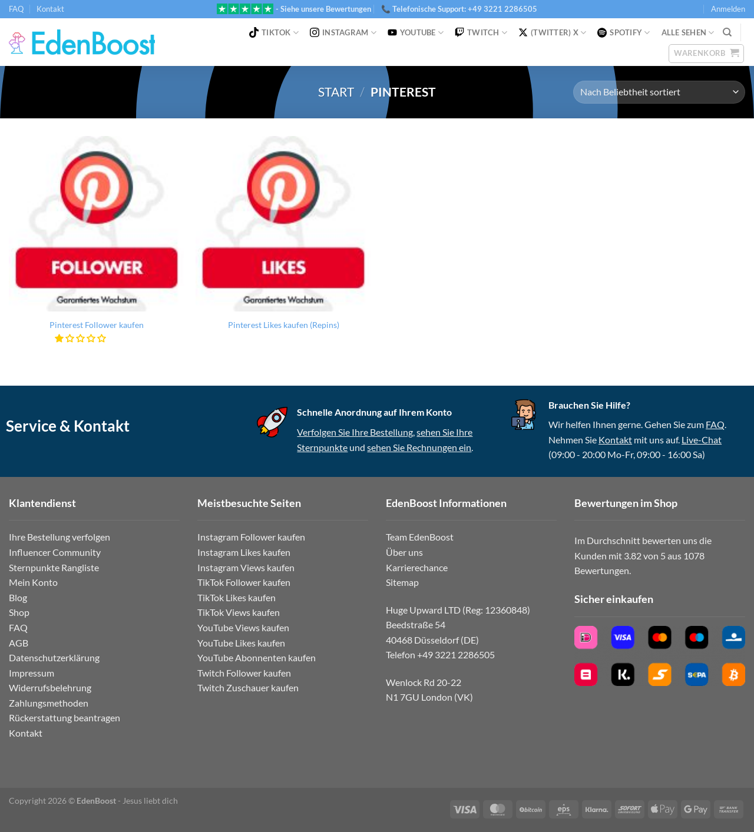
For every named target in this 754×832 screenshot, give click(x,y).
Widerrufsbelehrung (50, 687)
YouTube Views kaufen (243, 627)
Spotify (623, 32)
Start (336, 91)
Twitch (481, 32)
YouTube (416, 32)
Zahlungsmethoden (48, 702)
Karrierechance (417, 567)
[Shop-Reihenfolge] (659, 92)
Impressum (31, 672)
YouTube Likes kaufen (241, 642)
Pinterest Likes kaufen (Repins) (283, 325)
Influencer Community (55, 552)
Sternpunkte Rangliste (54, 567)
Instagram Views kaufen (246, 567)
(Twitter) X (552, 32)
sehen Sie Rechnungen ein (419, 447)
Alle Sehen (688, 32)
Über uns (404, 552)
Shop (19, 612)
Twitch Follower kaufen (244, 672)
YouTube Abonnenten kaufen (256, 657)
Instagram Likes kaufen (243, 552)
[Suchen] (727, 32)
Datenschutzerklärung (54, 657)
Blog (18, 597)
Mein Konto (33, 582)
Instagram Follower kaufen (251, 536)
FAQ (16, 9)
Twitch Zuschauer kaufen (248, 687)
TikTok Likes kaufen (236, 597)
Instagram (343, 32)
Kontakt (50, 9)
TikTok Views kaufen (238, 612)
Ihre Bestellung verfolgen (59, 536)
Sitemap (402, 582)
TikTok (274, 32)
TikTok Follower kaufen (243, 582)
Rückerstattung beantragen (64, 717)
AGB (18, 642)
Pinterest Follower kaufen (96, 325)
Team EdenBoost (420, 536)
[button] (81, 338)
